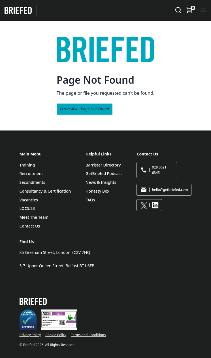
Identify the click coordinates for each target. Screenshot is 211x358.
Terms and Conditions (88, 334)
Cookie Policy (55, 334)
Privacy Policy (30, 334)
